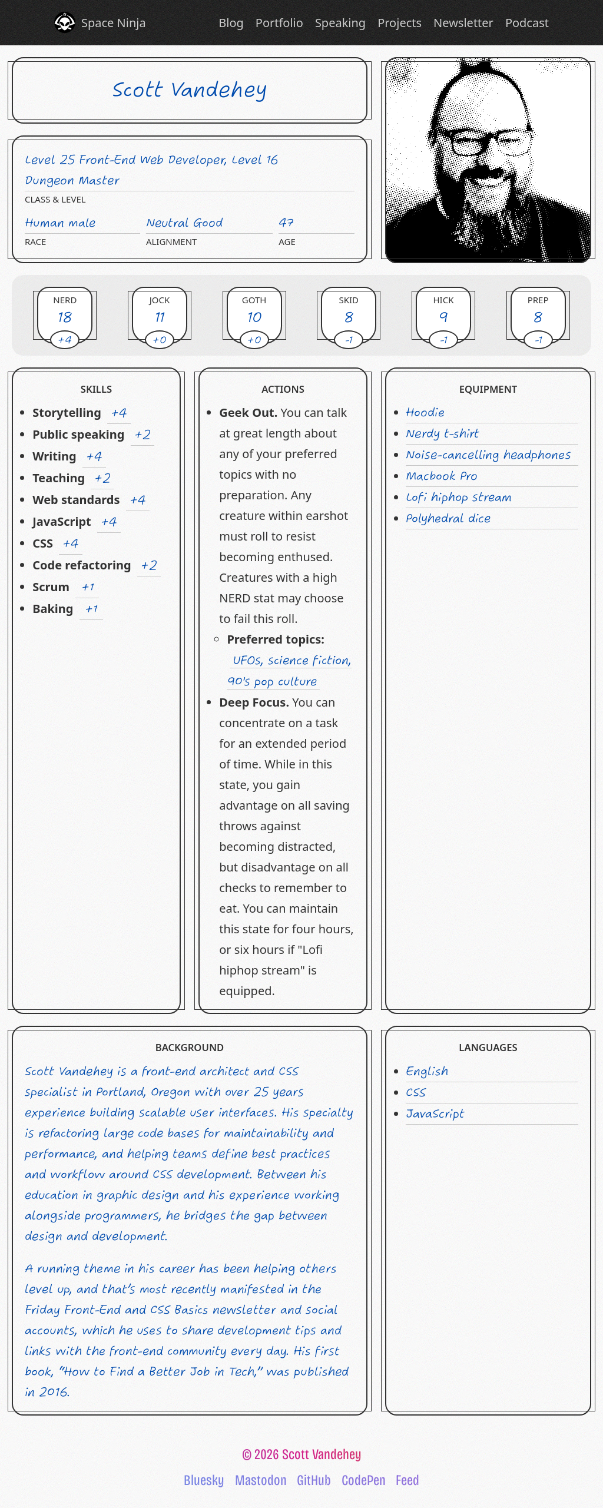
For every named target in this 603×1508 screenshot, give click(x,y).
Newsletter (463, 23)
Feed (407, 1480)
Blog (231, 23)
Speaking (340, 23)
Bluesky (204, 1480)
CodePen (364, 1480)
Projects (399, 23)
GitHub (314, 1480)
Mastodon (261, 1480)
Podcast (527, 23)
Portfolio (279, 23)
